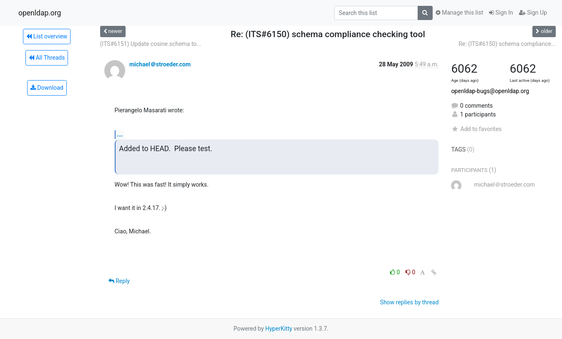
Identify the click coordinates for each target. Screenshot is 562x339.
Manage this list (459, 12)
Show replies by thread (409, 302)
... (120, 134)
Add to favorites (476, 129)
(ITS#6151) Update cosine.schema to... (151, 43)
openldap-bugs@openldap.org (490, 91)
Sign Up (533, 12)
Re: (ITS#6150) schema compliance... (507, 43)
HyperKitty (278, 328)
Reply (119, 281)
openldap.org (39, 13)
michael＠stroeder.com (160, 64)
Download (46, 87)
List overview (46, 36)
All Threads (47, 57)
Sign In (501, 12)
